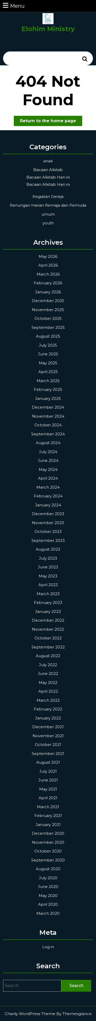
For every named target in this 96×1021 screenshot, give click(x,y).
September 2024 (48, 434)
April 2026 (48, 265)
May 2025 (48, 362)
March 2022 (48, 700)
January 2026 (48, 291)
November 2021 (48, 735)
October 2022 (48, 638)
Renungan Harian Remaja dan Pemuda (48, 205)
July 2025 (48, 345)
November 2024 (48, 416)
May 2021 (48, 789)
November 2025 (48, 309)
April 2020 (48, 904)
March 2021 (48, 806)
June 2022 (48, 673)
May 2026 (48, 256)
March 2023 (48, 593)
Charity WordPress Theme (30, 1013)
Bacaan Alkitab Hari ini (48, 177)
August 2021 (48, 762)
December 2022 (48, 620)
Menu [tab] (13, 5)
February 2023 (48, 602)
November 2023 (48, 522)
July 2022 (48, 664)
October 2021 (48, 744)
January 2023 (48, 611)
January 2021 (48, 824)
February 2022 (48, 709)
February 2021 (48, 815)
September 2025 (48, 327)
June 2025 (48, 353)
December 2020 (48, 833)
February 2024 (48, 496)
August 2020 (48, 868)
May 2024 (48, 469)
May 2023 (48, 576)
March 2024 (48, 487)
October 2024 (48, 425)
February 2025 (48, 389)
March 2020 (48, 913)
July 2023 (48, 558)
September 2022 (48, 647)
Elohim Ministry (48, 29)
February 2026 (48, 282)
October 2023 (48, 531)
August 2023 (48, 549)
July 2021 (48, 771)
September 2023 (48, 540)
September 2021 (48, 753)
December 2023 (48, 513)
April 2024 (48, 478)
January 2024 (48, 505)
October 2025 (48, 318)
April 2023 (48, 584)
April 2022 (48, 691)
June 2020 (48, 886)
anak (48, 161)
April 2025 (48, 371)
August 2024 (48, 442)
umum (48, 214)
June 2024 (48, 460)
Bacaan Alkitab (48, 169)
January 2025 (48, 398)
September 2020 (48, 860)
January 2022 (48, 718)
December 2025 (48, 300)
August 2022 (48, 655)
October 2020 (48, 851)
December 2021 (48, 726)
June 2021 (48, 780)
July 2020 (48, 877)
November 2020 (48, 842)
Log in (48, 946)
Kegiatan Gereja (48, 196)
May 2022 (48, 682)
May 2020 (48, 895)
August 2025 (48, 336)
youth (48, 223)
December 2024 (48, 407)
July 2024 (48, 451)
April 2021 (48, 797)
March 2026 (48, 274)
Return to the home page (51, 122)
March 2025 (48, 380)
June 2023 (48, 567)
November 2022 (48, 629)
